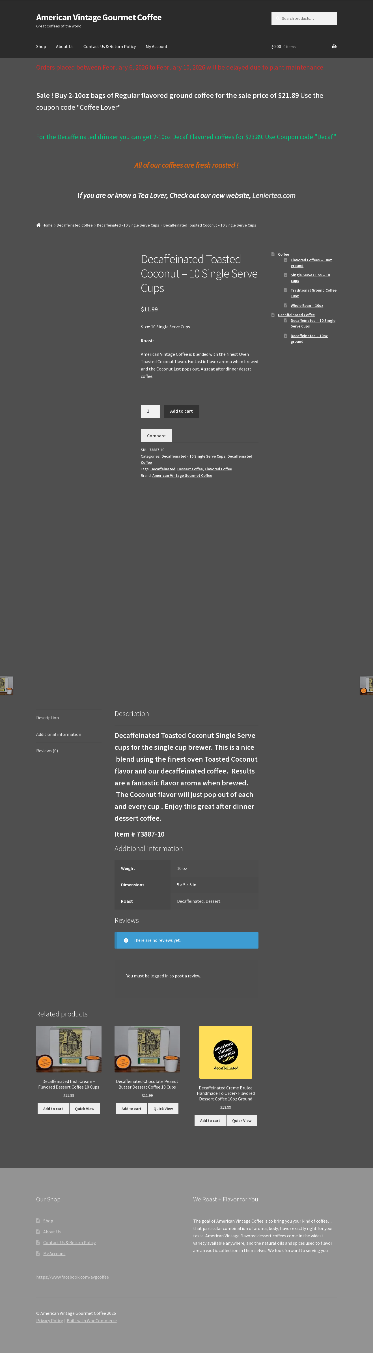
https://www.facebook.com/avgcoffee (72, 1277)
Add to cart (181, 411)
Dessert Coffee (190, 468)
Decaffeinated (162, 468)
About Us (65, 46)
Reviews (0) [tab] (47, 750)
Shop (41, 46)
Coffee (283, 254)
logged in (159, 976)
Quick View (84, 1108)
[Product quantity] (150, 411)
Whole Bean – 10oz (307, 305)
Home (48, 225)
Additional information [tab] (58, 734)
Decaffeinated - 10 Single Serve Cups (128, 225)
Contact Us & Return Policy (109, 46)
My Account (157, 46)
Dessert (213, 901)
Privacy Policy (49, 1320)
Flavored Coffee (218, 468)
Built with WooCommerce (92, 1320)
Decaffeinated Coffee (75, 225)
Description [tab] (47, 717)
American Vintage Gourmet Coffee (98, 17)
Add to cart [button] (53, 1108)
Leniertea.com (274, 195)
